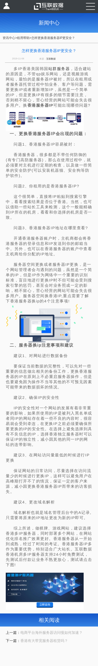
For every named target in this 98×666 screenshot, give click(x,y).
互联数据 (51, 59)
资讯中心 (9, 38)
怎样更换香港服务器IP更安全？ (53, 38)
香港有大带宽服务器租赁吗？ (44, 641)
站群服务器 (59, 68)
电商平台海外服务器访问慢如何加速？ (51, 632)
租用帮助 (23, 38)
